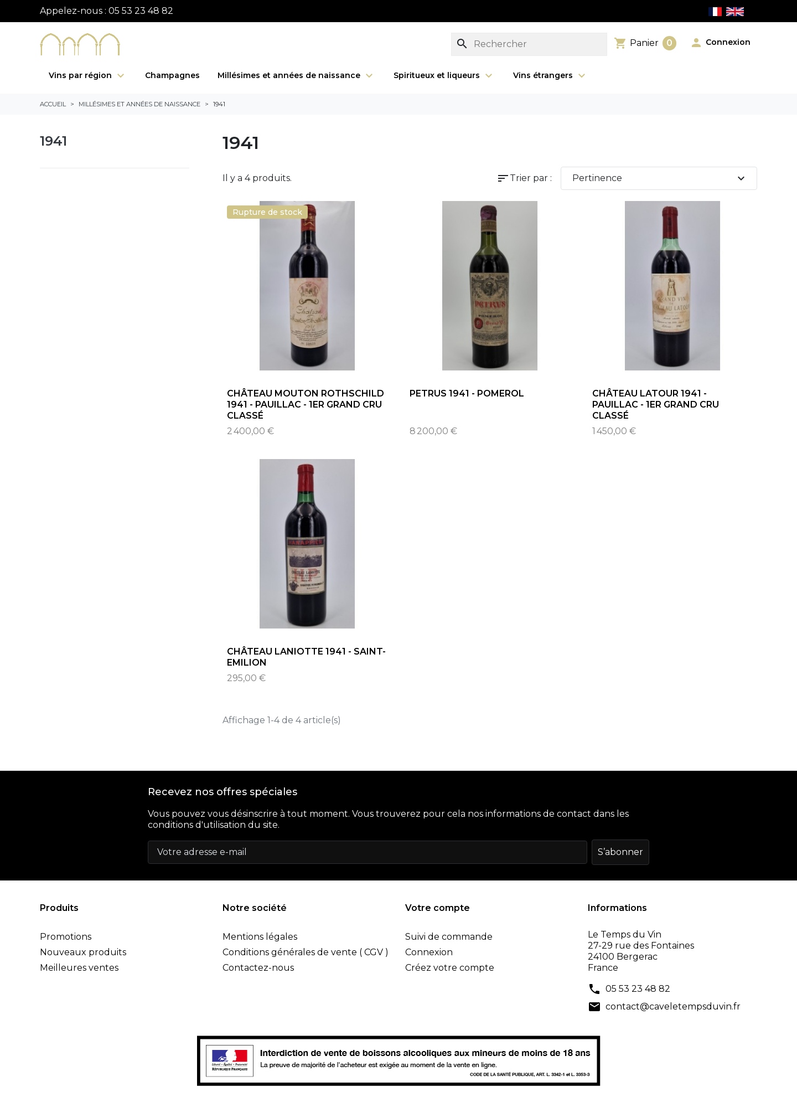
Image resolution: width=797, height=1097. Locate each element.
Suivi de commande (449, 936)
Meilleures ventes (79, 967)
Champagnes (172, 75)
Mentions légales (259, 936)
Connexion (429, 952)
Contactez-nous (258, 967)
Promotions (65, 936)
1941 (53, 141)
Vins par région (88, 76)
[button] (720, 43)
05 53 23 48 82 (637, 988)
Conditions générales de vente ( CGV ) (305, 952)
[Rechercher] (529, 44)
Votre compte (437, 908)
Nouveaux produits (83, 952)
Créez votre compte (449, 967)
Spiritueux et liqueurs (444, 76)
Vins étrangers (550, 76)
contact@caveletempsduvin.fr (673, 1006)
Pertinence (660, 178)
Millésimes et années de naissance (297, 76)
